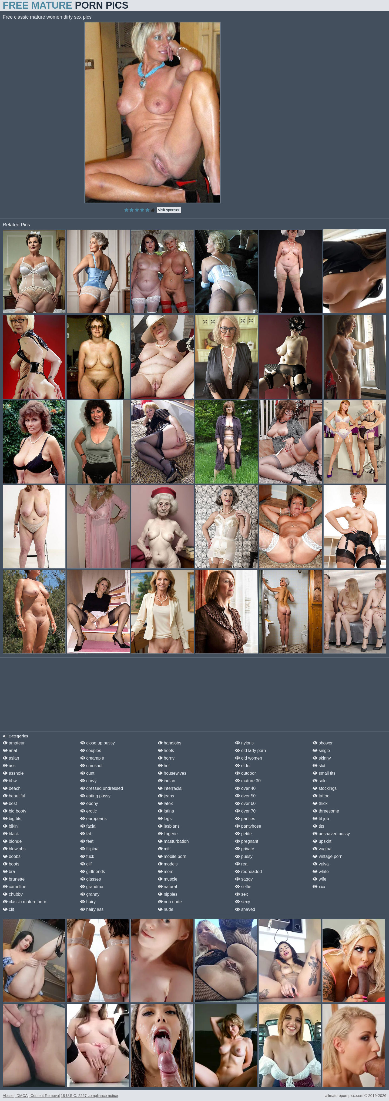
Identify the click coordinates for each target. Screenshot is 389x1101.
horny (166, 758)
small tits (324, 773)
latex (165, 803)
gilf (86, 864)
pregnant (246, 841)
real (241, 864)
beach (12, 788)
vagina (322, 849)
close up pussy (97, 743)
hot (164, 765)
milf (164, 849)
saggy (244, 879)
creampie (92, 758)
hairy (88, 901)
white (321, 871)
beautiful (14, 796)
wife (319, 879)
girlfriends (92, 871)
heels (166, 750)
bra (9, 871)
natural (167, 886)
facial (88, 826)
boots (11, 864)
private (244, 849)
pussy (243, 856)
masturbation (173, 841)
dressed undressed (101, 788)
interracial (170, 788)
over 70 (245, 811)
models (168, 864)
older (243, 765)
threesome (326, 811)
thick (320, 803)
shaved (245, 909)
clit (8, 909)
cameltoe (14, 886)
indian (166, 780)
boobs (12, 856)
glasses (90, 879)
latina (166, 811)
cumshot (91, 765)
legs (165, 818)
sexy (242, 901)
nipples (167, 894)
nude (165, 909)
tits (318, 826)
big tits (12, 818)
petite (243, 833)
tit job (321, 818)
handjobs (169, 743)
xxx (319, 886)
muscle (167, 879)
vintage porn (328, 856)
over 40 (245, 788)
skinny (322, 758)
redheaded (248, 871)
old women (248, 758)
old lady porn (250, 750)
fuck (87, 856)
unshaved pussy (331, 833)
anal (10, 750)
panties (245, 818)
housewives (172, 773)
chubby (13, 894)
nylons (244, 743)
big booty (14, 811)
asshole (13, 773)
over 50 (245, 796)
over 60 (245, 803)
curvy (88, 780)
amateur (14, 743)
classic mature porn (24, 901)
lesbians (169, 826)
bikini (11, 826)
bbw (10, 780)
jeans (166, 796)
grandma (91, 886)
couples (90, 750)
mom (165, 871)
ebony (89, 803)
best (10, 803)
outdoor (245, 773)
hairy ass (91, 909)
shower (323, 743)
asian (11, 758)
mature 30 (247, 780)
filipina (89, 849)
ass (9, 765)
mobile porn (172, 856)
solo (320, 780)
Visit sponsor (169, 210)
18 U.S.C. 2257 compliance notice (89, 1095)
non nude (170, 901)
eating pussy (95, 796)
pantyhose (248, 826)
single (321, 750)
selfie (243, 886)
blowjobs (14, 849)
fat (85, 833)
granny (89, 894)
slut (319, 765)
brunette (14, 879)
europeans (93, 818)
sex (241, 894)
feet (86, 841)
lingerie (168, 833)
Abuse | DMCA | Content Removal (31, 1095)
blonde (12, 841)
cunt (87, 773)
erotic (88, 811)
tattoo (321, 796)
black (11, 833)
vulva (321, 864)
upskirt (322, 841)
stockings (325, 788)
